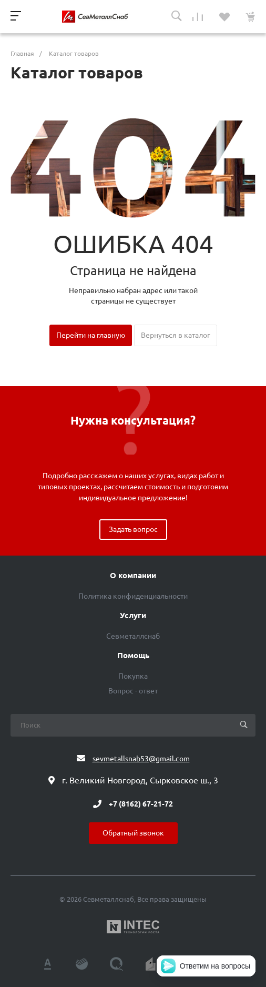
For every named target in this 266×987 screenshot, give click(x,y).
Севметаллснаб (133, 636)
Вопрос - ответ (133, 691)
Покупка (133, 676)
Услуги (133, 615)
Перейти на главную (90, 335)
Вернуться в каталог (175, 335)
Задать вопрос (133, 529)
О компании (133, 575)
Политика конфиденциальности (133, 596)
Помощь (133, 655)
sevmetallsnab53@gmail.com (141, 758)
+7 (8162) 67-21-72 (141, 804)
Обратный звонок (133, 833)
